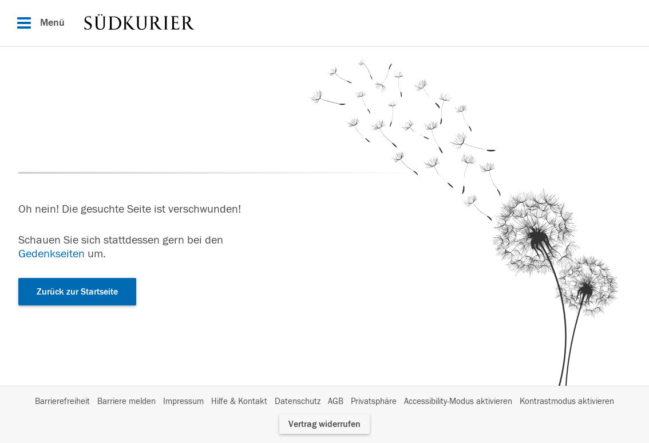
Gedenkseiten (51, 253)
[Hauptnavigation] (324, 23)
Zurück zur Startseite (77, 292)
